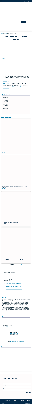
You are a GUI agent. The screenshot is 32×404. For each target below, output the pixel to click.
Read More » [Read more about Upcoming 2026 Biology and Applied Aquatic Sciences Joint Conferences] (4, 188)
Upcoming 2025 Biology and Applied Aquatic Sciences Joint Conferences (14, 259)
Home (2, 33)
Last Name (4, 385)
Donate (28, 400)
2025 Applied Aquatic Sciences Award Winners (10, 222)
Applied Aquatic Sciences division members (17, 341)
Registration (5, 81)
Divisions (5, 33)
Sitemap (15, 400)
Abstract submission (6, 83)
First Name (4, 382)
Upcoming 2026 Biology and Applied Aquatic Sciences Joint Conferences (14, 186)
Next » (21, 264)
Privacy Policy (7, 400)
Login (29, 1)
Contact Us (25, 1)
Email (4, 388)
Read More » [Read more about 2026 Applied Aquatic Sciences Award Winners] (4, 152)
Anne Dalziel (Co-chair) (6, 326)
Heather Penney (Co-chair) (14, 333)
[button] (1, 1)
